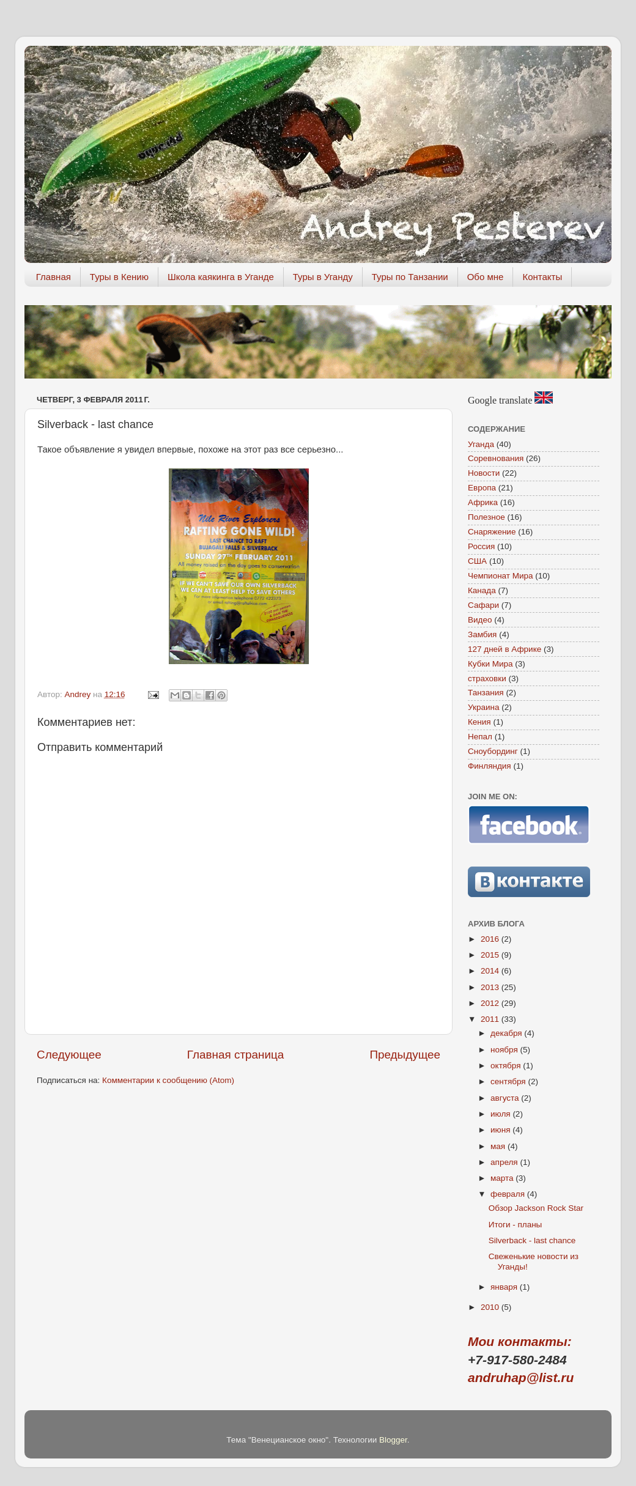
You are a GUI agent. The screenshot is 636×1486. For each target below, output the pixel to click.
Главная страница (235, 1054)
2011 (491, 1019)
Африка (483, 502)
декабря (507, 1033)
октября (506, 1065)
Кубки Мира (490, 663)
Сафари (483, 605)
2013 (491, 987)
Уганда (481, 444)
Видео (480, 619)
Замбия (482, 634)
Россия (481, 546)
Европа (482, 487)
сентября (509, 1081)
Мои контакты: (520, 1341)
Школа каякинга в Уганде (221, 277)
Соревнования (495, 458)
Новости (484, 473)
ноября (505, 1049)
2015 (491, 954)
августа (505, 1098)
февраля (508, 1194)
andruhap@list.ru (521, 1377)
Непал (480, 736)
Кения (479, 721)
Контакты (542, 277)
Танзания (486, 692)
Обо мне (485, 277)
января (505, 1287)
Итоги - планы (515, 1224)
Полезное (486, 517)
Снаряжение (492, 531)
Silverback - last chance (532, 1240)
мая (499, 1146)
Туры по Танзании (410, 277)
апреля (505, 1162)
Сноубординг (493, 751)
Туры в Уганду (323, 277)
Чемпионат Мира (500, 575)
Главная (53, 277)
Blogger (393, 1439)
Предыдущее (404, 1054)
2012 (491, 1003)
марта (503, 1178)
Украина (483, 707)
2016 (491, 939)
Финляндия (489, 766)
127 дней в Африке (504, 649)
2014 (491, 970)
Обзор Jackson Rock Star (536, 1208)
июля (501, 1113)
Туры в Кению (119, 277)
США (477, 561)
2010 (491, 1307)
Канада (482, 590)
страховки (487, 678)
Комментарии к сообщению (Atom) (168, 1080)
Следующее (69, 1054)
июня (501, 1129)
